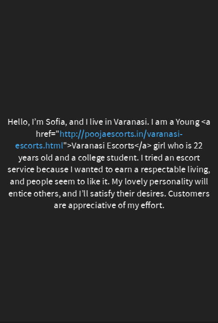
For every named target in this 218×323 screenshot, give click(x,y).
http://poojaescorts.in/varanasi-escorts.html (99, 140)
